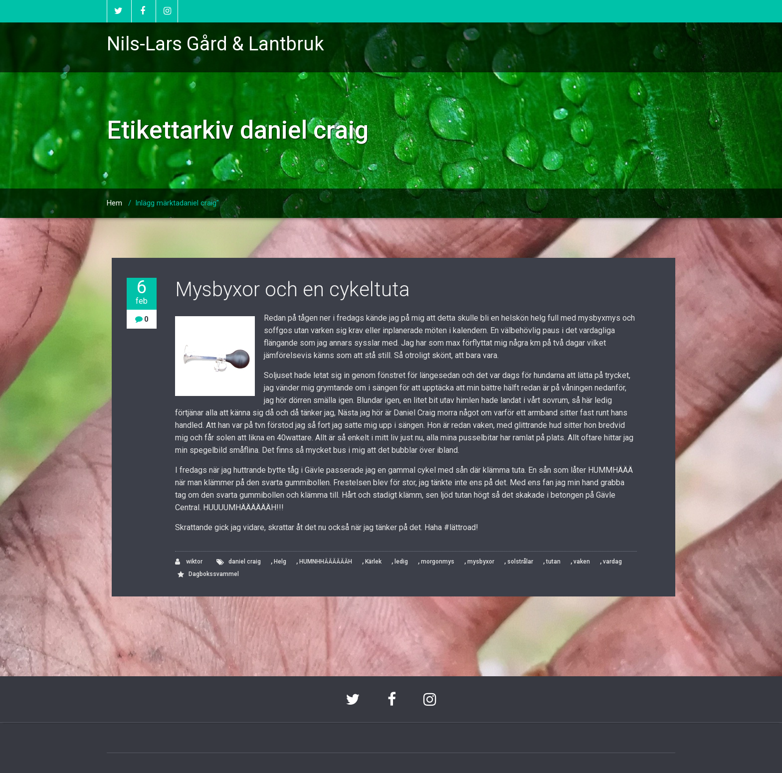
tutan (553, 561)
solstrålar (520, 561)
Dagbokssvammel (214, 574)
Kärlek (373, 561)
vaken (582, 561)
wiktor (188, 562)
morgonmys (437, 561)
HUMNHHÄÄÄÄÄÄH (325, 561)
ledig (401, 561)
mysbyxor (480, 561)
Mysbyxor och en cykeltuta (292, 289)
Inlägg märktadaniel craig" (177, 202)
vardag (612, 561)
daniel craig (244, 561)
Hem (114, 202)
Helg (280, 561)
